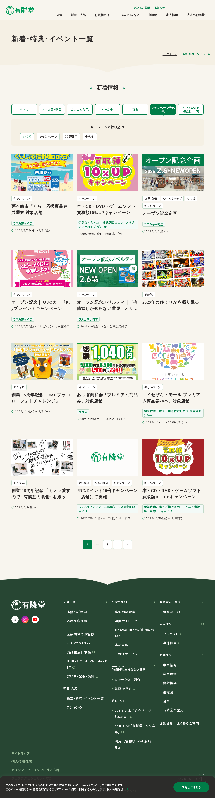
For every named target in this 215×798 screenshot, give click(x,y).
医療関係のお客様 (80, 634)
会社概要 (170, 683)
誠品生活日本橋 (79, 652)
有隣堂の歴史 (173, 710)
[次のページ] (117, 544)
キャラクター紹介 (128, 679)
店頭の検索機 (125, 611)
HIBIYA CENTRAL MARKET (87, 664)
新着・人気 (78, 15)
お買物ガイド (104, 15)
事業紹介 (170, 665)
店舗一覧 (69, 602)
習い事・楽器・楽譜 (81, 676)
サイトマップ (20, 753)
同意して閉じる (191, 787)
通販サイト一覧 (126, 620)
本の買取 (122, 644)
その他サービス (126, 653)
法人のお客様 (196, 15)
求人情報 (172, 15)
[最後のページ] (127, 544)
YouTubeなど (130, 15)
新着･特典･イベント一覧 (85, 698)
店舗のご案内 (77, 611)
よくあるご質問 (141, 8)
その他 (89, 136)
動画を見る (123, 688)
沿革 (166, 701)
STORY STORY (79, 643)
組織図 (168, 692)
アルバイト (171, 634)
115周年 (71, 136)
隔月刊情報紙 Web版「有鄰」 (134, 744)
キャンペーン (48, 136)
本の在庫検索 (77, 620)
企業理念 (170, 674)
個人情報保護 (115, 789)
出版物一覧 (171, 611)
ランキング (74, 707)
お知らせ (159, 8)
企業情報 (166, 655)
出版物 (152, 15)
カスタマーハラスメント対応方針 (35, 770)
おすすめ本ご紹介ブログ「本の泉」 (133, 713)
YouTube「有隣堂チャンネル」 (135, 728)
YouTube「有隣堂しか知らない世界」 (129, 668)
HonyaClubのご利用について (135, 632)
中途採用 (170, 643)
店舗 (59, 15)
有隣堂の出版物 (170, 602)
